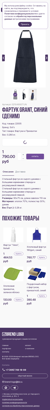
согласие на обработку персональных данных (21, 406)
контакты (5, 352)
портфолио (6, 349)
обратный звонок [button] (25, 376)
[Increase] (23, 155)
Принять (25, 24)
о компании (29, 349)
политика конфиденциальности (14, 402)
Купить (35, 156)
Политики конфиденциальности (20, 13)
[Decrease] (23, 158)
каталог (28, 345)
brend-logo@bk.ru (13, 382)
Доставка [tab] (20, 171)
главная (5, 345)
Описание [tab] (8, 171)
